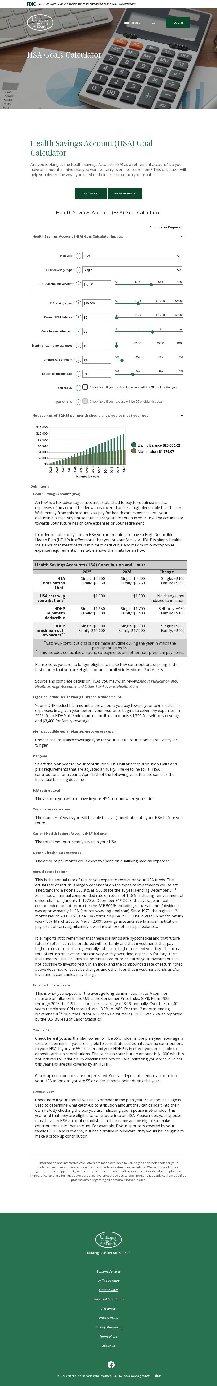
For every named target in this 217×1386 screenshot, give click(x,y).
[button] (108, 236)
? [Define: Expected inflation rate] (78, 373)
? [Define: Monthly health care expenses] (78, 345)
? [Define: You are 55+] (78, 388)
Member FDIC (109, 1376)
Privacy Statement (108, 1327)
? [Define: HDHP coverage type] (78, 270)
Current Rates (108, 1290)
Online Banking (109, 1280)
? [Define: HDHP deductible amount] (78, 284)
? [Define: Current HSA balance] (78, 317)
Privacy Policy (108, 1318)
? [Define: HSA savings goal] (78, 303)
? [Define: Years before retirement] (78, 331)
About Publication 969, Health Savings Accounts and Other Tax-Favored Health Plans (106, 684)
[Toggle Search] (153, 22)
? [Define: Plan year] (78, 256)
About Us (108, 1346)
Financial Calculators (108, 1299)
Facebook (112, 1366)
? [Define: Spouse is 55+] (78, 402)
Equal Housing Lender (137, 1376)
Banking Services (109, 1271)
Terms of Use (108, 1336)
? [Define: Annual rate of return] (78, 359)
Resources (108, 1308)
